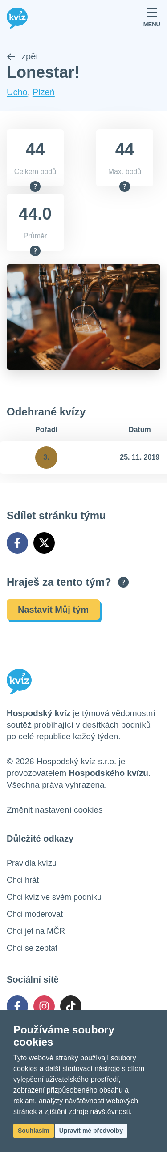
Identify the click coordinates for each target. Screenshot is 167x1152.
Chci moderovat (35, 914)
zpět (22, 56)
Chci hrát (23, 880)
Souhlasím (33, 1130)
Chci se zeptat (32, 948)
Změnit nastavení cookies (54, 809)
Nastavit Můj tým (53, 609)
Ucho (17, 92)
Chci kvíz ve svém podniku (54, 897)
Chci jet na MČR (36, 931)
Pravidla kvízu (32, 863)
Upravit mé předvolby (91, 1130)
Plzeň (44, 92)
